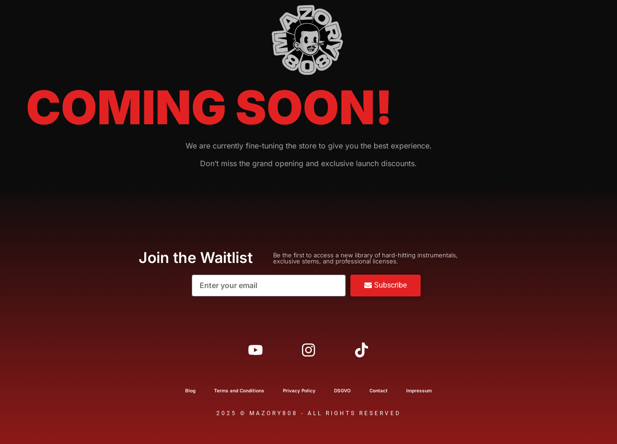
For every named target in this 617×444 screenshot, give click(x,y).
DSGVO (342, 390)
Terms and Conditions (239, 390)
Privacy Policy (299, 390)
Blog (190, 390)
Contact (378, 390)
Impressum (419, 390)
